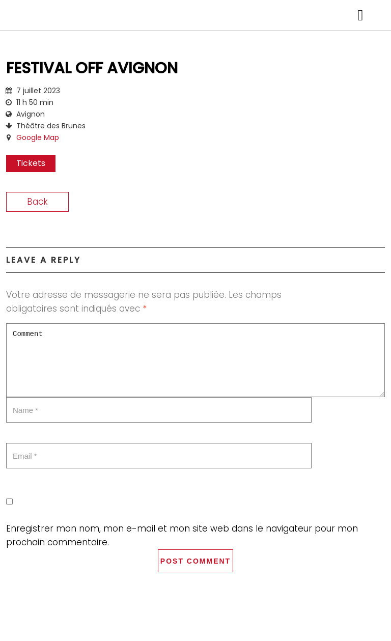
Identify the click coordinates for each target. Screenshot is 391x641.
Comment (195, 360)
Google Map (37, 137)
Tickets (30, 163)
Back (37, 202)
